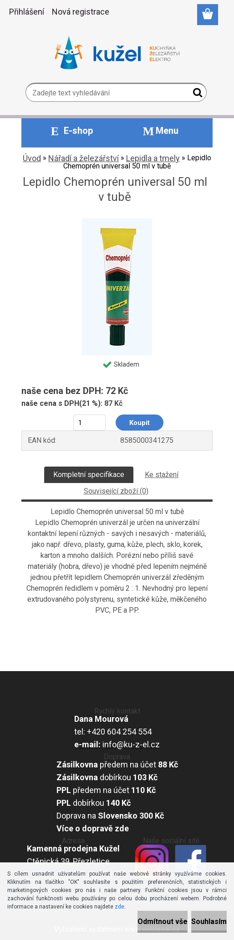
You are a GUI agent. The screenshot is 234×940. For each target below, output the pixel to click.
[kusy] (89, 423)
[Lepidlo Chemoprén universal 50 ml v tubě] (117, 221)
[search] (196, 94)
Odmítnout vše (162, 921)
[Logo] (117, 53)
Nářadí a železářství (83, 158)
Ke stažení (161, 474)
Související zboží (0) (116, 491)
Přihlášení (26, 11)
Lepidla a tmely (153, 158)
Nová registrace (80, 11)
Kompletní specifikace (88, 474)
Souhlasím (209, 921)
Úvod (32, 158)
